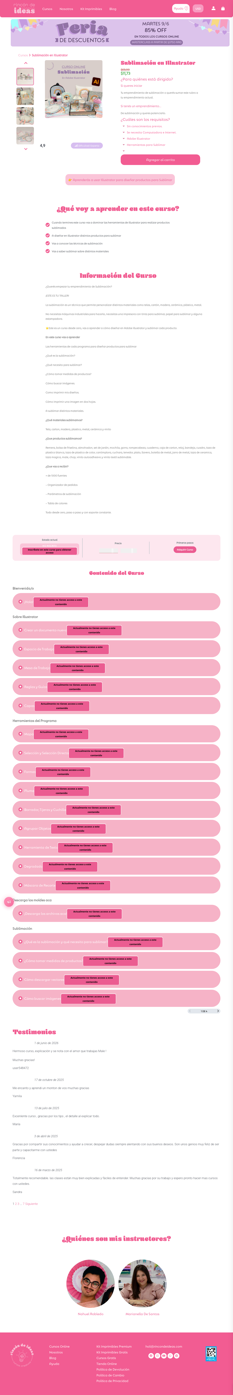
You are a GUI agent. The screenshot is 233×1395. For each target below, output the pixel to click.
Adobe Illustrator (138, 138)
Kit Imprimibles (91, 8)
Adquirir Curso (185, 549)
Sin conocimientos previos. (144, 126)
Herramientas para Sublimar (146, 144)
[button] (213, 8)
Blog (112, 8)
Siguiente (31, 1204)
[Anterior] (26, 63)
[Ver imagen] (25, 76)
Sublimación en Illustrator (50, 55)
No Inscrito (49, 545)
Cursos (47, 8)
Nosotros (66, 8)
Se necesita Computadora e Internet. (151, 132)
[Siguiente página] (218, 1011)
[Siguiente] (26, 149)
